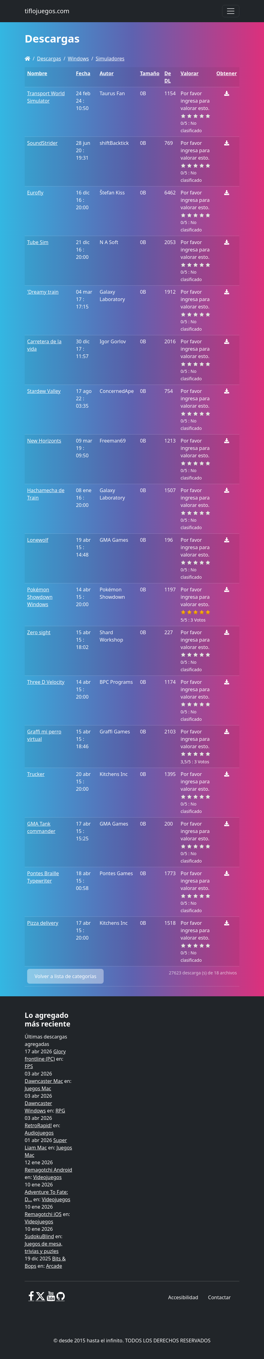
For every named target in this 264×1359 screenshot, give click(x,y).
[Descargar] (226, 93)
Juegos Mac (38, 1088)
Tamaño (149, 73)
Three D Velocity (45, 682)
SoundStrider (42, 143)
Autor (107, 73)
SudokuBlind (39, 1236)
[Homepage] (27, 58)
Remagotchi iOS (43, 1214)
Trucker (35, 774)
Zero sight (39, 632)
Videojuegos (47, 1177)
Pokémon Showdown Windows (39, 597)
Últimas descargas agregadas (46, 1040)
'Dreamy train (43, 291)
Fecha (83, 73)
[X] (40, 1298)
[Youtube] (51, 1298)
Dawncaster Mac (44, 1081)
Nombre (37, 73)
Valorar (190, 73)
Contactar (219, 1297)
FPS (29, 1066)
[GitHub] (60, 1298)
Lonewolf (37, 540)
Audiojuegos (39, 1132)
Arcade (54, 1266)
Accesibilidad (183, 1297)
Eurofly (35, 192)
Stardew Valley (43, 391)
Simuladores (110, 58)
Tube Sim (37, 242)
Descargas (49, 58)
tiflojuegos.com (47, 11)
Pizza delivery (42, 923)
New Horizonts (44, 440)
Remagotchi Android (48, 1169)
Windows (78, 58)
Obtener (227, 73)
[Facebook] (31, 1298)
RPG (60, 1110)
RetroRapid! (38, 1125)
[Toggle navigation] (230, 11)
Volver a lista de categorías (65, 976)
